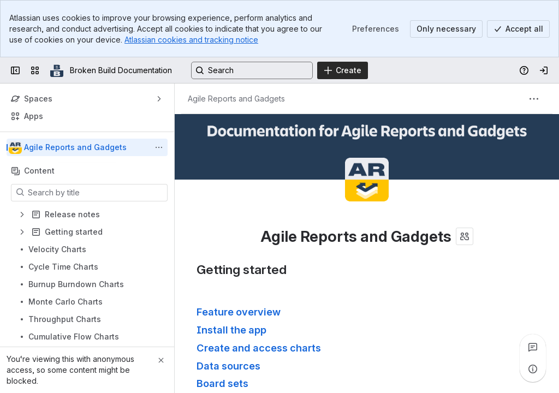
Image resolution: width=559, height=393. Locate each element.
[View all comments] (533, 347)
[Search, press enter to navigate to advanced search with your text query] (252, 70)
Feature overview (239, 312)
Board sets (222, 383)
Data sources (228, 365)
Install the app (231, 330)
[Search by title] (96, 192)
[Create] (342, 70)
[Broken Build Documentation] (57, 70)
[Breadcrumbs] (236, 98)
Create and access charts (259, 348)
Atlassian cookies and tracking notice (191, 39)
